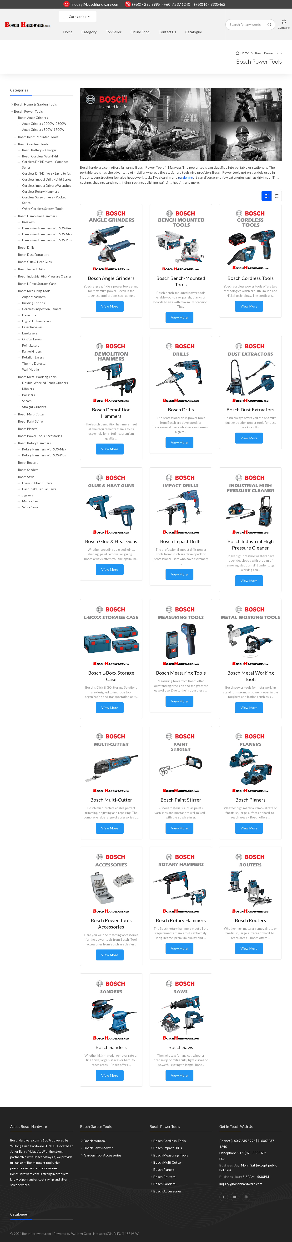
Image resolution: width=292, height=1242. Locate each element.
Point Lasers (30, 345)
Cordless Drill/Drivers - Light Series (46, 173)
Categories (75, 17)
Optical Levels (32, 339)
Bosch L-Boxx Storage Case (37, 284)
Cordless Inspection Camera (41, 309)
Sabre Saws (30, 507)
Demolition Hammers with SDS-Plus (47, 240)
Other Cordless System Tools (42, 209)
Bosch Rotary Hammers (34, 443)
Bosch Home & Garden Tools (35, 104)
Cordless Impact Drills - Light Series (46, 179)
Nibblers (28, 389)
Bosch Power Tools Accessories (40, 436)
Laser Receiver (32, 327)
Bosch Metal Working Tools (37, 377)
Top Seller (113, 32)
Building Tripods (33, 303)
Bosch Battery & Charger (39, 150)
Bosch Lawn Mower (98, 1148)
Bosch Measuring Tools (34, 291)
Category (89, 32)
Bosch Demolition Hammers (37, 216)
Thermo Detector (34, 363)
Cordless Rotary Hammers (40, 191)
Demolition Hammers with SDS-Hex (46, 228)
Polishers (28, 395)
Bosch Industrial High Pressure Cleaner (44, 276)
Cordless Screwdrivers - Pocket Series (44, 200)
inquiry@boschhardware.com (95, 4)
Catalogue (193, 32)
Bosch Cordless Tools (33, 144)
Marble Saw (30, 501)
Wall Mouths (31, 369)
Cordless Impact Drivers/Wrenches (46, 185)
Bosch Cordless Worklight (40, 156)
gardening (185, 177)
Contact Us (167, 32)
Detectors (29, 315)
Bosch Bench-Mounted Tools (38, 137)
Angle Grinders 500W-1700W (43, 129)
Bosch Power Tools (268, 53)
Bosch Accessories (167, 1191)
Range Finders (32, 351)
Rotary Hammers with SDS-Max (44, 449)
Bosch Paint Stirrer (31, 421)
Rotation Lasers (33, 357)
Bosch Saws (26, 477)
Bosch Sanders (28, 470)
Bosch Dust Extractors (33, 255)
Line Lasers (29, 333)
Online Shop (140, 32)
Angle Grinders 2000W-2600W (44, 124)
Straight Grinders (34, 407)
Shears (26, 401)
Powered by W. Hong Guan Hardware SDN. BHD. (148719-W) (96, 1234)
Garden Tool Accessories (102, 1155)
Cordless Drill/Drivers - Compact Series (45, 164)
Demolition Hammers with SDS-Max (47, 234)
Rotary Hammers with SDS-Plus (44, 455)
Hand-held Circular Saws (39, 489)
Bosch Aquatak (95, 1141)
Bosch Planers (27, 429)
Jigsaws (27, 495)
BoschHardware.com (36, 1234)
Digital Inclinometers (36, 321)
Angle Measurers (33, 297)
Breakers (28, 222)
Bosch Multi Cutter (167, 1162)
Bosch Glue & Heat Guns (35, 262)
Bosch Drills (26, 247)
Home (67, 32)
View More (109, 306)
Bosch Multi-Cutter (31, 414)
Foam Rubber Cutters (37, 483)
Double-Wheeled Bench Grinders (45, 383)
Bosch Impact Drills (31, 269)
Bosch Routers (28, 462)
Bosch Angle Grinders (33, 118)
